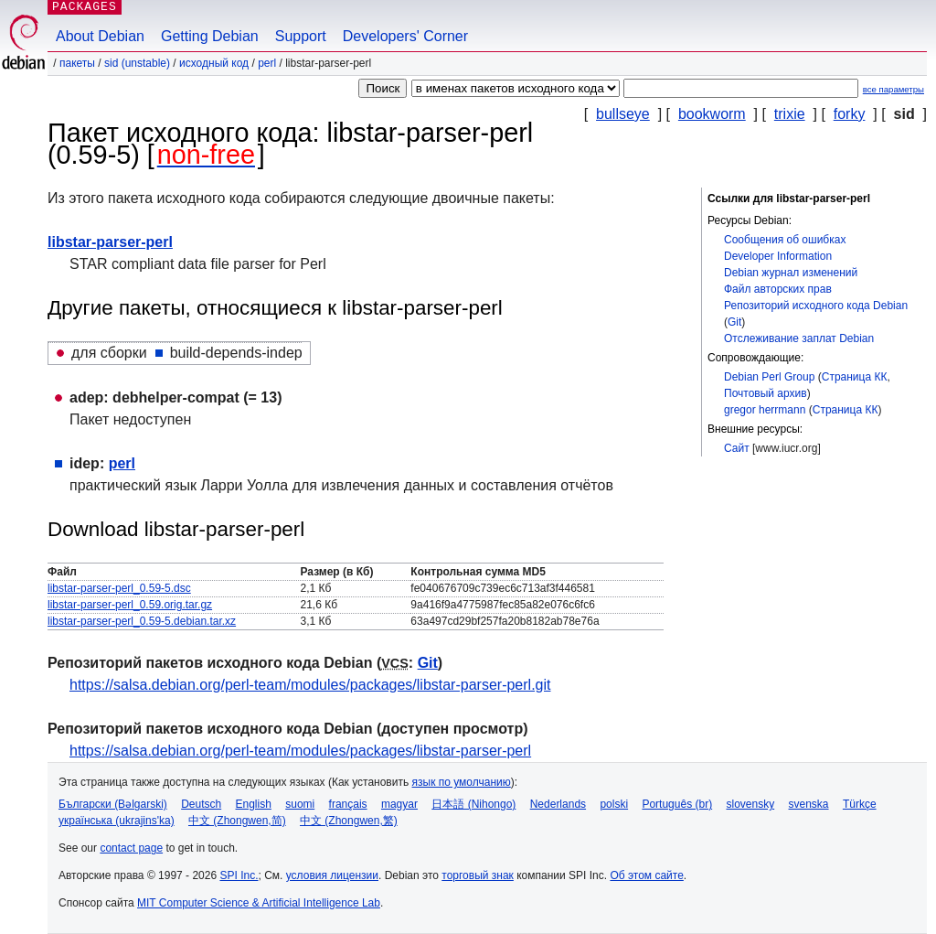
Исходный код (214, 63)
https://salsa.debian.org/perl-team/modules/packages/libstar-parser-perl (300, 750)
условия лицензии (332, 875)
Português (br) (677, 804)
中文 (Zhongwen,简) (237, 820)
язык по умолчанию (461, 782)
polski (614, 804)
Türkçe (860, 804)
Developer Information (778, 256)
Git (734, 322)
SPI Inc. (238, 875)
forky (850, 114)
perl (267, 63)
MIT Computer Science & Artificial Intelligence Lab (258, 902)
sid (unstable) (137, 63)
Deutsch (201, 804)
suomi (299, 804)
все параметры (893, 89)
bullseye (623, 114)
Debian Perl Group (769, 376)
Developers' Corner (405, 36)
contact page (131, 848)
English (253, 804)
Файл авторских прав (778, 289)
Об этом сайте (646, 875)
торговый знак (477, 875)
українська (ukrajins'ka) (116, 820)
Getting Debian (210, 36)
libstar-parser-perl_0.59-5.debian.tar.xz (142, 621)
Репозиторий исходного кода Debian (816, 305)
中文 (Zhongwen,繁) (349, 820)
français (348, 804)
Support (300, 36)
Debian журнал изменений (790, 272)
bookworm (712, 114)
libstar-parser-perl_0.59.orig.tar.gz (130, 604)
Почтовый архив (765, 393)
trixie (789, 114)
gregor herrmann (764, 409)
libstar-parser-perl (110, 242)
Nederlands (558, 804)
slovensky (750, 804)
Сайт (737, 448)
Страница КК (855, 376)
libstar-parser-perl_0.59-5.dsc (119, 588)
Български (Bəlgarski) (112, 804)
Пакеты (77, 63)
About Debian (100, 36)
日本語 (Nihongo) (473, 804)
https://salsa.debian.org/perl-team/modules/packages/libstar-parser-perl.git (309, 684)
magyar (399, 804)
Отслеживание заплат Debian (799, 338)
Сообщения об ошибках (785, 239)
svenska (809, 804)
